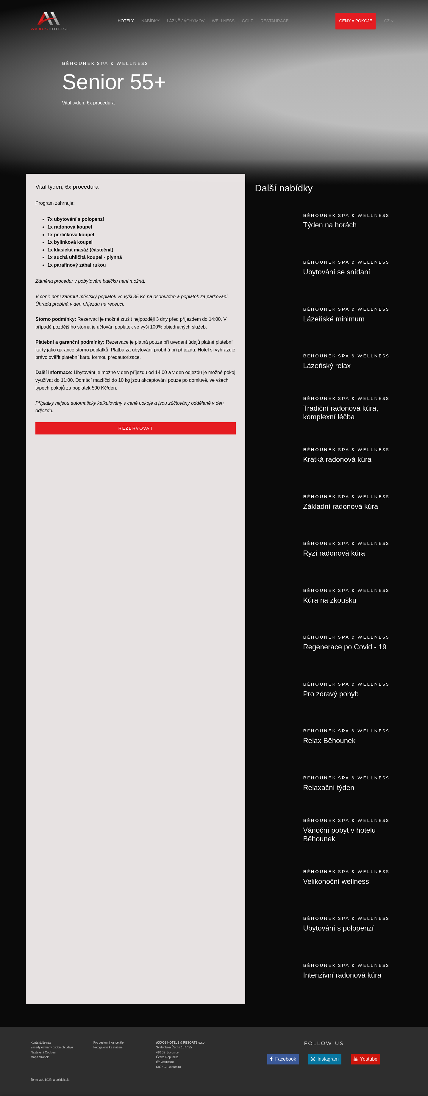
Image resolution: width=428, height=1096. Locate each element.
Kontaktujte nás (41, 1042)
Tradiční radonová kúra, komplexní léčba (340, 412)
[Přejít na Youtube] (365, 1059)
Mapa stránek (40, 1057)
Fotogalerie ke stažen (107, 1047)
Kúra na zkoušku (329, 600)
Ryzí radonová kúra (334, 553)
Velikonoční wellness (336, 881)
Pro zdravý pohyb (331, 694)
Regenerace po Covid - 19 (344, 647)
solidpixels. (63, 1079)
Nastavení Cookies (43, 1052)
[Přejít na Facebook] (283, 1059)
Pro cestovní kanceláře (108, 1042)
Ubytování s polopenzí (338, 928)
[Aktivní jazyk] (388, 21)
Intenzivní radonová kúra (342, 975)
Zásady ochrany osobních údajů (52, 1047)
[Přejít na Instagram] (324, 1059)
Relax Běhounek (329, 741)
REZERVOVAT (135, 428)
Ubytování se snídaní (336, 272)
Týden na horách (330, 225)
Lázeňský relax (327, 366)
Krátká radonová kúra (337, 459)
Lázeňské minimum (334, 319)
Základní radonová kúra (340, 506)
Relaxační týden (328, 788)
